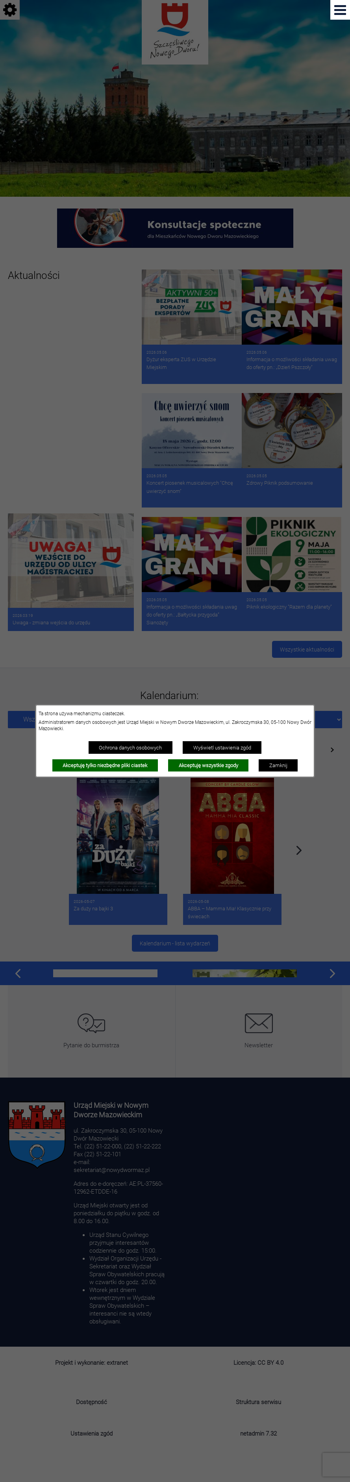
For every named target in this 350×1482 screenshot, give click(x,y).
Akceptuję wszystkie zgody (208, 765)
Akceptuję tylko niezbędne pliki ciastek (105, 765)
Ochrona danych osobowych (130, 747)
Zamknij (278, 765)
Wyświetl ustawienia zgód (222, 747)
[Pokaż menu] (340, 10)
